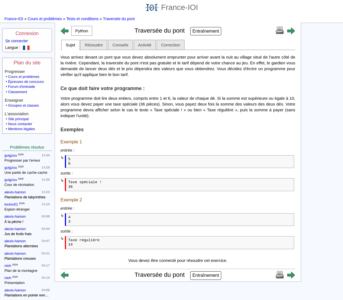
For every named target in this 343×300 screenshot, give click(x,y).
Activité (144, 45)
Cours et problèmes (45, 19)
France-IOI (171, 7)
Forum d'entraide (21, 87)
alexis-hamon (15, 192)
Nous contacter (20, 124)
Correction (170, 45)
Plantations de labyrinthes (25, 197)
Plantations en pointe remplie (27, 295)
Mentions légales (21, 129)
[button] (81, 31)
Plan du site (27, 62)
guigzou (10, 155)
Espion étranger (17, 209)
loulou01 (11, 204)
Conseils (120, 45)
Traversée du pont (119, 19)
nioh (7, 266)
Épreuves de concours (26, 82)
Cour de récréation (19, 185)
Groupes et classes (23, 105)
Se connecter (16, 41)
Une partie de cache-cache (25, 172)
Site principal (18, 119)
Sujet (70, 45)
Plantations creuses (20, 258)
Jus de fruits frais (17, 234)
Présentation (14, 283)
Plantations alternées (21, 246)
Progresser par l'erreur (22, 160)
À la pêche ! (13, 222)
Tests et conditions (82, 19)
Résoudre (94, 45)
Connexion (27, 33)
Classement (17, 92)
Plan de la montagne (20, 271)
